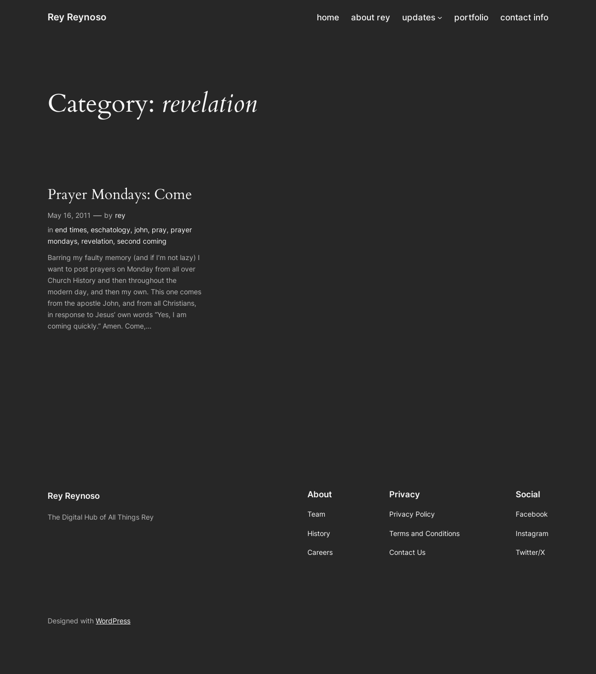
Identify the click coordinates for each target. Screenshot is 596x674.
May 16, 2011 (69, 215)
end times (71, 229)
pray (159, 229)
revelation (97, 241)
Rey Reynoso (77, 17)
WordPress (113, 620)
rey (120, 215)
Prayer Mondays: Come (120, 194)
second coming (142, 241)
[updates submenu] (439, 17)
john (141, 229)
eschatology (110, 229)
